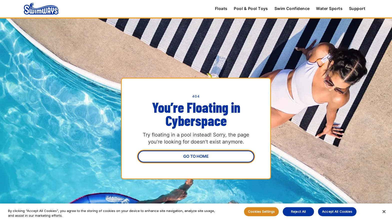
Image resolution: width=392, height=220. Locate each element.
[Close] (384, 211)
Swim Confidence (292, 8)
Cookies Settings (261, 212)
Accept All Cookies (337, 212)
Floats (221, 8)
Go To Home (195, 156)
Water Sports (329, 8)
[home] (41, 9)
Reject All (298, 212)
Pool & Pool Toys (251, 8)
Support (357, 8)
